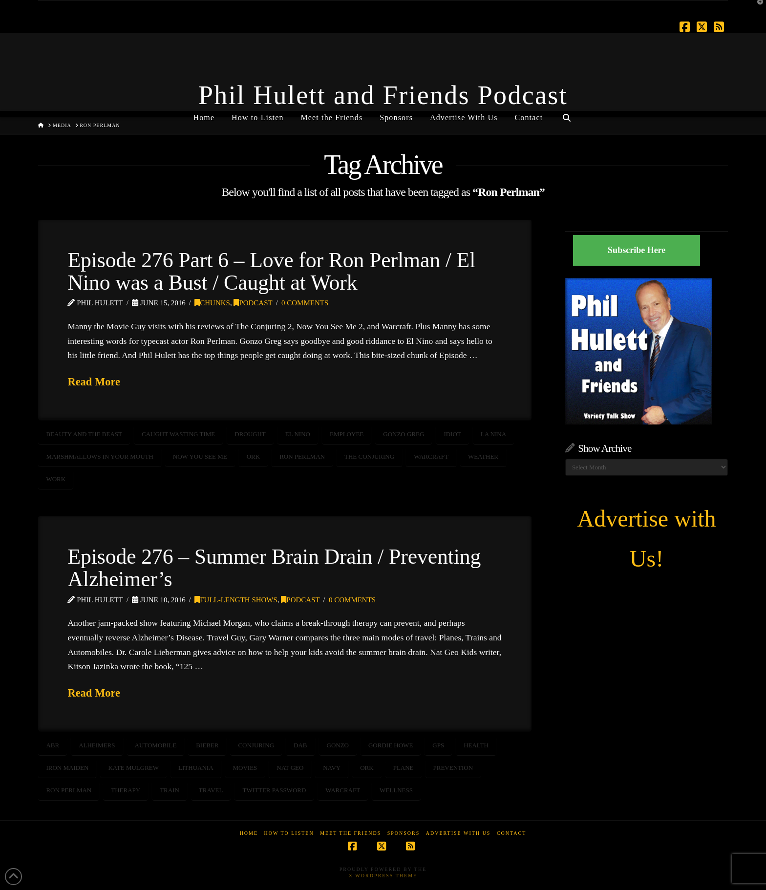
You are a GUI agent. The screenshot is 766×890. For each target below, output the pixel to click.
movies (245, 767)
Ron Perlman (302, 456)
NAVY (331, 767)
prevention (453, 767)
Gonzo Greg (403, 434)
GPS (438, 745)
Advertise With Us (458, 833)
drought (250, 434)
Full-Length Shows (235, 600)
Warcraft (431, 456)
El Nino (297, 434)
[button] (756, 9)
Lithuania (195, 767)
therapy (125, 790)
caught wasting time (178, 434)
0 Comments (304, 303)
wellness (396, 790)
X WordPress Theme (383, 875)
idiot (452, 434)
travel (211, 790)
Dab (300, 745)
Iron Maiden (67, 767)
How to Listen (289, 833)
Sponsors (403, 833)
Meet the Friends (350, 833)
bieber (207, 745)
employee (346, 434)
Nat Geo (290, 767)
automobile (156, 745)
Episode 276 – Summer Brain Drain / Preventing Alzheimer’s (274, 568)
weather (483, 456)
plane (403, 767)
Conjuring (256, 745)
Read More (93, 382)
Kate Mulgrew (133, 767)
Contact (511, 833)
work (55, 479)
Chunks (212, 303)
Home (249, 833)
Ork (253, 456)
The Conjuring (369, 456)
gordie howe (390, 745)
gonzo (338, 745)
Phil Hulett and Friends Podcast (383, 95)
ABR (52, 745)
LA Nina (493, 434)
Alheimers (97, 745)
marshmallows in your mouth (99, 456)
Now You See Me (200, 456)
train (169, 790)
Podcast (253, 303)
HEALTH (476, 745)
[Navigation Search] (566, 113)
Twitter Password (274, 790)
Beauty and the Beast (84, 434)
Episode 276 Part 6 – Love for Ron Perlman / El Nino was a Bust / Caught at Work (271, 271)
